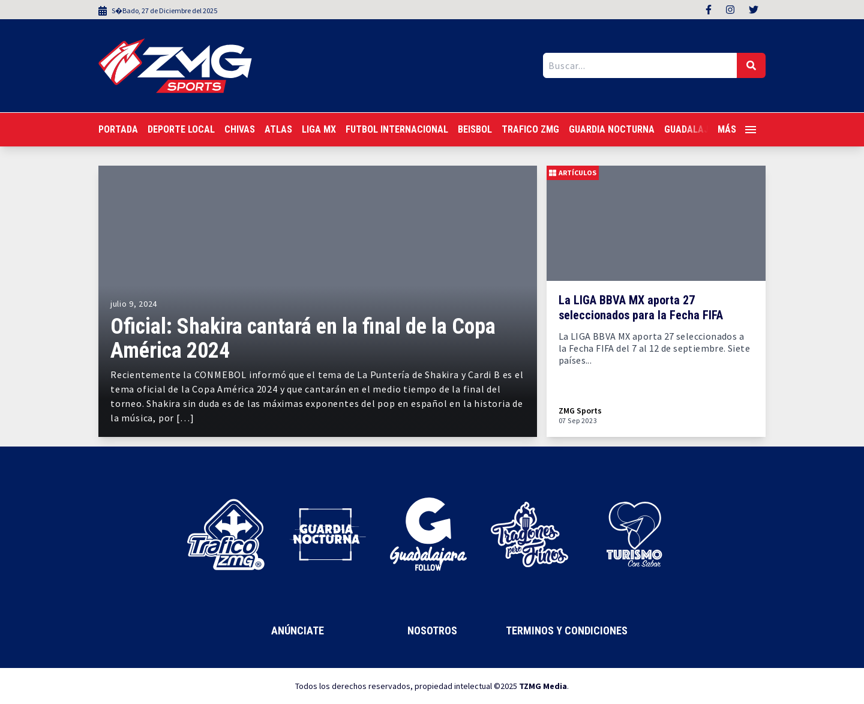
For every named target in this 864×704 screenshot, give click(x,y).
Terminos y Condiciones (567, 630)
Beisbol (475, 129)
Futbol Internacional (397, 129)
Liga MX (319, 129)
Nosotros (432, 630)
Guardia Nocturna (612, 129)
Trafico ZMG (530, 129)
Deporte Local (181, 129)
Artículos (572, 173)
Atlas (278, 129)
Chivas (239, 129)
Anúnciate (297, 630)
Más (737, 129)
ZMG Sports (580, 411)
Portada (118, 129)
